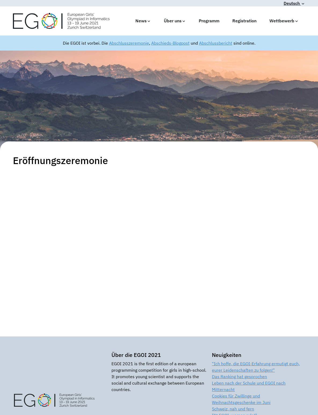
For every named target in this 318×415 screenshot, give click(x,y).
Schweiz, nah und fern (233, 409)
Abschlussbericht (215, 43)
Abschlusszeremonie (129, 43)
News (143, 20)
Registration (244, 20)
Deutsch (294, 3)
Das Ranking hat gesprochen (239, 376)
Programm (209, 20)
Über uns (175, 20)
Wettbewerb (284, 20)
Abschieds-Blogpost (170, 43)
